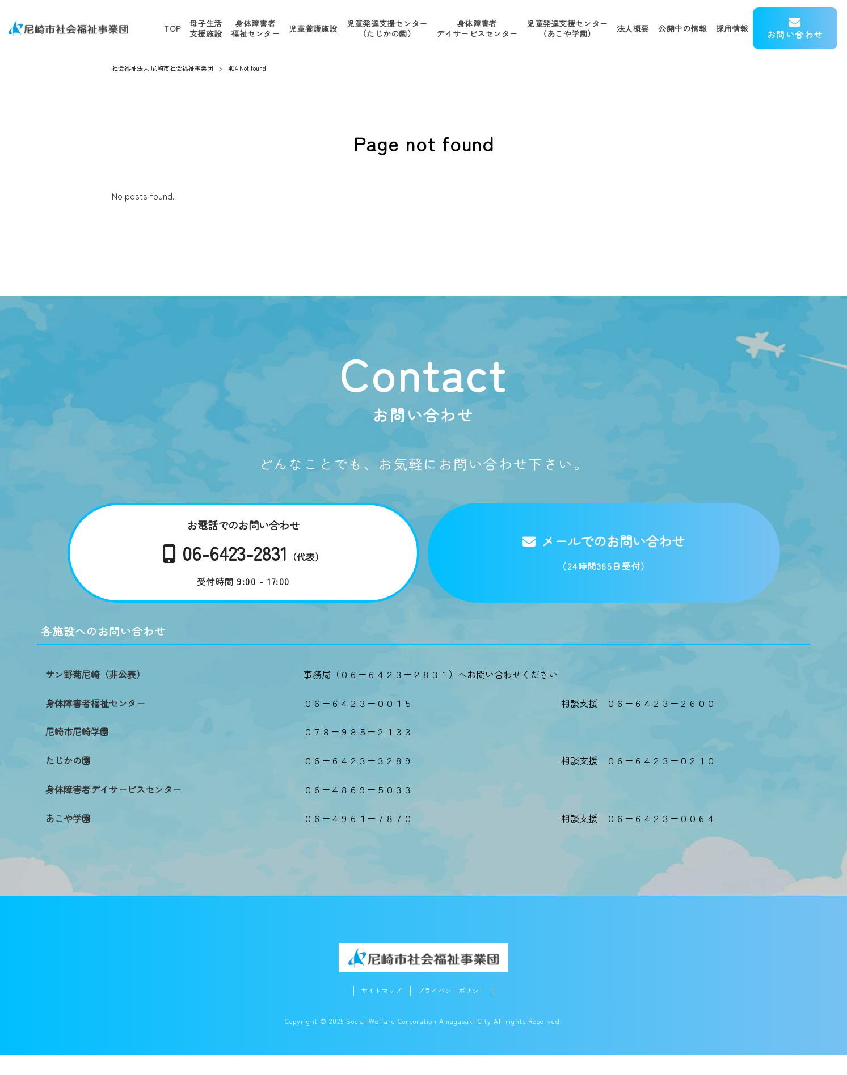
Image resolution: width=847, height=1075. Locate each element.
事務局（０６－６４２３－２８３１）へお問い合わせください (431, 693)
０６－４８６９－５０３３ (358, 808)
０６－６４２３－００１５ (358, 722)
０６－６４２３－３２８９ (358, 779)
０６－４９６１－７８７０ (358, 837)
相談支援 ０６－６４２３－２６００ (638, 722)
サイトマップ (378, 1010)
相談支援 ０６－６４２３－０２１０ (638, 779)
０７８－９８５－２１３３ (358, 750)
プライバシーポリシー (453, 1010)
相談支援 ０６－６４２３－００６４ (638, 837)
